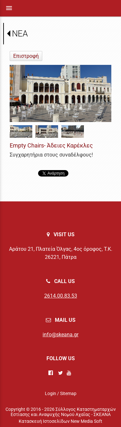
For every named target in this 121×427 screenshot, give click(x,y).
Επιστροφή (26, 56)
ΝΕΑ (20, 33)
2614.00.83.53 (60, 296)
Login (50, 393)
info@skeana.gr (60, 334)
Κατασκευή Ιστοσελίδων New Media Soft (60, 421)
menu (9, 8)
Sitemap (68, 393)
